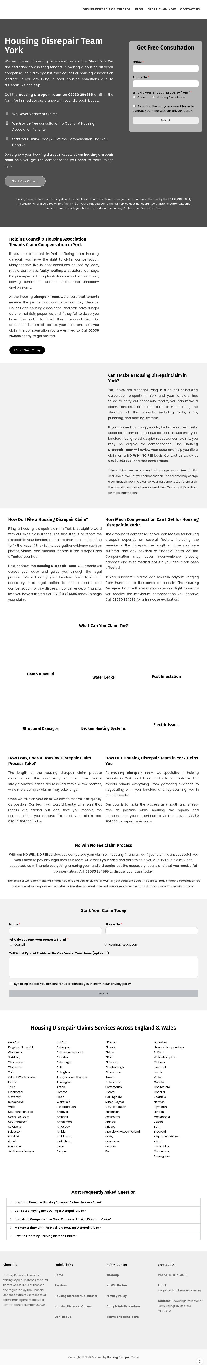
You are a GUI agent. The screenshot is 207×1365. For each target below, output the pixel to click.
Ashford (62, 1042)
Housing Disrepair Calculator (106, 9)
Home (59, 1275)
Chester (159, 1092)
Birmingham (162, 1156)
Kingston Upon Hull (20, 1047)
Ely (107, 1151)
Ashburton (112, 1112)
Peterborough (66, 1107)
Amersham (64, 1122)
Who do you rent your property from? (162, 93)
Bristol (158, 1142)
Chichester (15, 1092)
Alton (60, 1146)
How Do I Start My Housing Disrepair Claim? (45, 1236)
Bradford (160, 1132)
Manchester (162, 1117)
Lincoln (12, 1142)
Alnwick (110, 1047)
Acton (61, 1087)
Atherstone (113, 1072)
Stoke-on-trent (18, 1117)
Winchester (16, 1062)
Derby (109, 1137)
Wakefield (63, 1102)
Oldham (159, 1062)
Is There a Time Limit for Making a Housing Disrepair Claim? (57, 1228)
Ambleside (64, 1137)
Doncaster (112, 1142)
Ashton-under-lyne (21, 1151)
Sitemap (112, 1275)
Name (138, 62)
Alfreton (110, 1042)
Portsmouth (113, 1087)
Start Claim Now (162, 9)
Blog (139, 9)
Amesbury (63, 1127)
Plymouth (160, 1107)
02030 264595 (177, 1275)
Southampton (17, 1122)
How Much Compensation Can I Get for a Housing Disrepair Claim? (62, 1219)
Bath (157, 1127)
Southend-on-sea (20, 1112)
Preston (62, 1092)
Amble (61, 1132)
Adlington (63, 1072)
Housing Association (171, 97)
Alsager (62, 1151)
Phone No (141, 77)
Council (142, 97)
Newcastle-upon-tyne (169, 1047)
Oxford (110, 1092)
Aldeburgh (64, 1062)
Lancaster (15, 1146)
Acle (60, 1067)
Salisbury (14, 1057)
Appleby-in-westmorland (122, 1132)
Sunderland (16, 1102)
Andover (62, 1112)
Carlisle (159, 1082)
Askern (109, 1077)
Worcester (15, 1067)
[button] (103, 1202)
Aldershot (112, 1062)
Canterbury (161, 1151)
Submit (165, 118)
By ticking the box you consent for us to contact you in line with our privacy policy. (163, 108)
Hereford (14, 1042)
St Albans (14, 1127)
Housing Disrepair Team (123, 1357)
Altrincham (64, 1142)
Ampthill (62, 1117)
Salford (159, 1052)
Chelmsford (162, 1087)
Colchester (113, 1082)
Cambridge (161, 1146)
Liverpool (160, 1067)
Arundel (110, 1122)
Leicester (14, 1132)
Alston (109, 1052)
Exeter (12, 1082)
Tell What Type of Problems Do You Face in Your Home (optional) (59, 953)
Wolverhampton (165, 1057)
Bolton (158, 1122)
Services (61, 1286)
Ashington (63, 1047)
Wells (11, 1107)
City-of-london (115, 1107)
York (11, 1072)
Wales (158, 1077)
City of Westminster (22, 1077)
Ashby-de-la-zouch (70, 1052)
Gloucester (15, 1052)
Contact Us (190, 9)
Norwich (159, 1102)
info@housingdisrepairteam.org (179, 1291)
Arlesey (110, 1127)
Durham (110, 1146)
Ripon (60, 1097)
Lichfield (13, 1137)
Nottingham (113, 1097)
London (159, 1112)
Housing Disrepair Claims (73, 1306)
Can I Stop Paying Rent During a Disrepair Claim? (50, 1211)
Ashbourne (112, 1117)
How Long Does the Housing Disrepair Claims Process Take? (58, 1202)
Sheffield (160, 1097)
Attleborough (114, 1067)
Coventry (14, 1097)
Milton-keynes (114, 1102)
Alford (109, 1057)
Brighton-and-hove (167, 1137)
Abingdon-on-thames (72, 1077)
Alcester (62, 1057)
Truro (11, 1087)
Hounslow (160, 1042)
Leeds (158, 1072)
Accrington (64, 1082)
